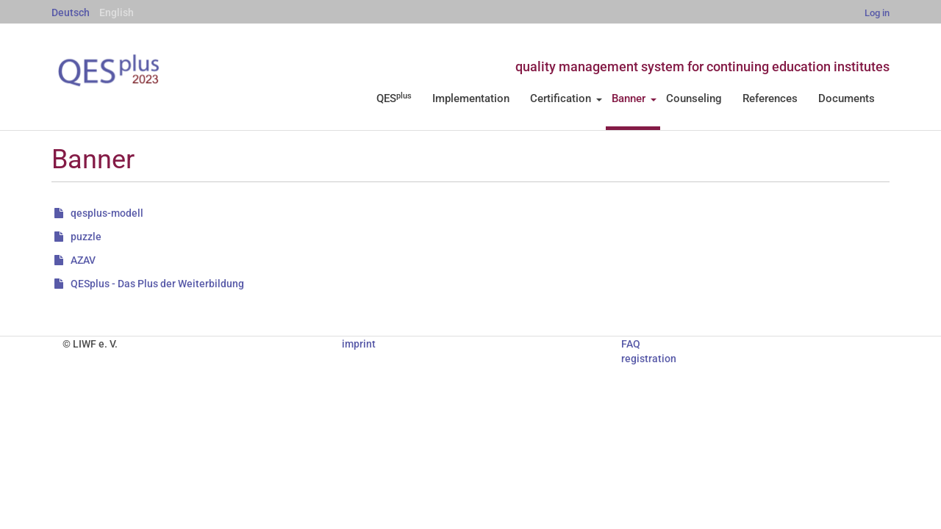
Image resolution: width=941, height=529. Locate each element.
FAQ (630, 344)
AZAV (83, 260)
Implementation (470, 98)
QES (394, 98)
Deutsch (70, 12)
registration (648, 358)
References (770, 98)
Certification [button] (566, 98)
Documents (846, 98)
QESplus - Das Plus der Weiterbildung (157, 283)
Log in (877, 12)
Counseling (694, 98)
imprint (359, 344)
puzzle (86, 236)
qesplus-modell (107, 213)
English (116, 12)
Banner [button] (634, 98)
